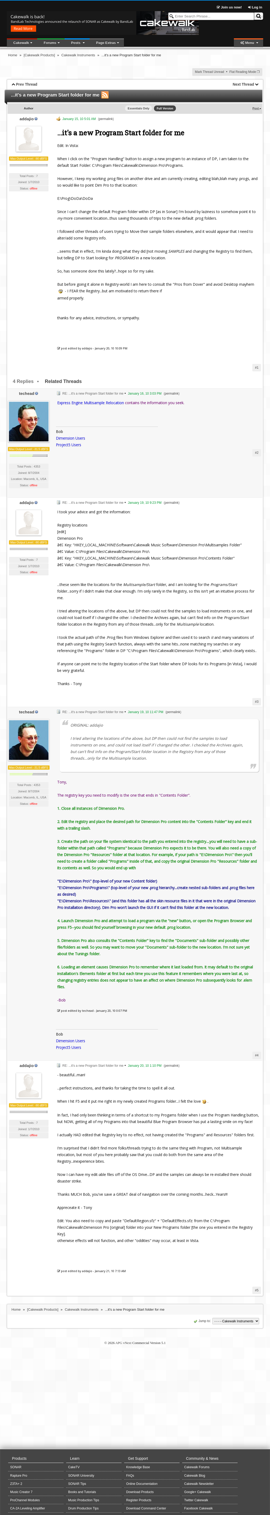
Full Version (165, 108)
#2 (256, 453)
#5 (256, 1290)
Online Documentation (142, 1484)
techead (26, 393)
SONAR (16, 1467)
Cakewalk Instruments (78, 55)
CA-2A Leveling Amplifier (27, 1508)
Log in (255, 7)
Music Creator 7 (21, 1492)
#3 (256, 702)
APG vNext (123, 1343)
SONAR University (81, 1475)
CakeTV (74, 1467)
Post (255, 108)
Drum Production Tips (83, 1508)
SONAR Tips (77, 1484)
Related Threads (63, 381)
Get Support (138, 1458)
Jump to (201, 1321)
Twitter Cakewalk (196, 1500)
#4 (256, 1055)
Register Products (138, 1500)
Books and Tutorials (82, 1492)
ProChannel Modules (25, 1500)
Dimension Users (70, 438)
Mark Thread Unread (209, 72)
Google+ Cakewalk (197, 1492)
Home (12, 55)
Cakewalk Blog (194, 1475)
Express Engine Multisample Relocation (90, 402)
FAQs (130, 1475)
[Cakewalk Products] (39, 55)
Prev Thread (26, 84)
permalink (106, 119)
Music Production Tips (83, 1500)
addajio (27, 119)
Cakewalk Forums (197, 1467)
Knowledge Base (138, 1467)
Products (19, 1458)
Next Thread (243, 84)
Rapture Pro (18, 1475)
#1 (256, 367)
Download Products (140, 1492)
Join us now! (230, 7)
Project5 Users (68, 444)
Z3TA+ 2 (16, 1484)
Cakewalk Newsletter (199, 1484)
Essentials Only (138, 108)
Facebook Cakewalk (198, 1508)
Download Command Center (146, 1508)
